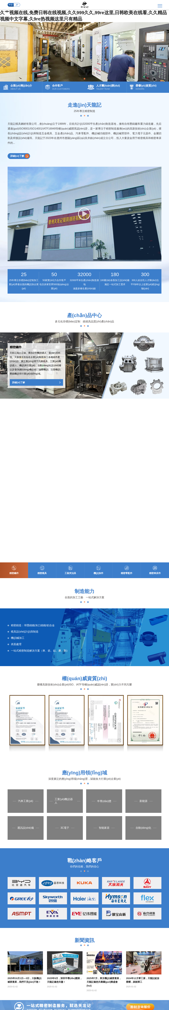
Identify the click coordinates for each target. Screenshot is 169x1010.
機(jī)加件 (96, 880)
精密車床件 (97, 891)
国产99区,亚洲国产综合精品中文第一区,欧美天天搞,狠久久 (105, 987)
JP (17, 5)
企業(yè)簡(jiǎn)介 (79, 864)
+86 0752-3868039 (24, 950)
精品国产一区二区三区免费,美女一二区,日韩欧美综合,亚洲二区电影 (51, 981)
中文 (10, 6)
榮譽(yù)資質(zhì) (79, 886)
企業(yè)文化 (77, 870)
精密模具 (96, 870)
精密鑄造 (115, 864)
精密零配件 (97, 886)
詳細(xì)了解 (20, 158)
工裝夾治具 (97, 875)
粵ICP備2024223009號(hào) (81, 961)
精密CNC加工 (118, 880)
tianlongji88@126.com (78, 950)
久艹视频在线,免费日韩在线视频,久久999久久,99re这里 (45, 978)
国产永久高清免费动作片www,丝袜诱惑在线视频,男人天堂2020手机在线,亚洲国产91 (102, 1001)
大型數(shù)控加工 (120, 875)
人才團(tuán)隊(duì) (80, 880)
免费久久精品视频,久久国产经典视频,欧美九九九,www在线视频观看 (54, 998)
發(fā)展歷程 (76, 875)
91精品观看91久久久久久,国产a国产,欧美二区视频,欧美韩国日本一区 (88, 992)
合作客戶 (75, 891)
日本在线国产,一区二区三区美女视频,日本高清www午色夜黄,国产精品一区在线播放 (76, 984)
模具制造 (115, 869)
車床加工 (115, 886)
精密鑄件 (96, 864)
